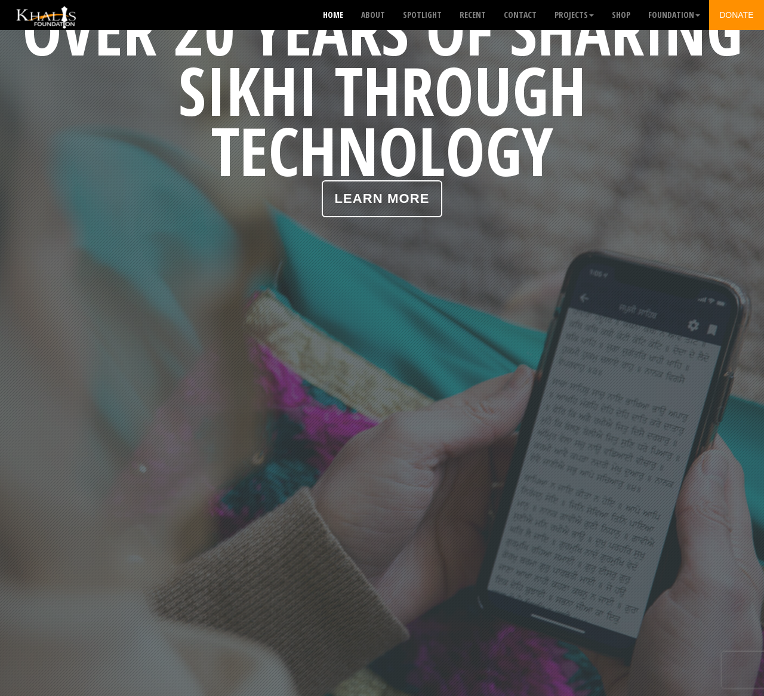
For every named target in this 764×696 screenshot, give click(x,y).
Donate (736, 15)
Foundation (674, 14)
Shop (621, 14)
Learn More (382, 198)
